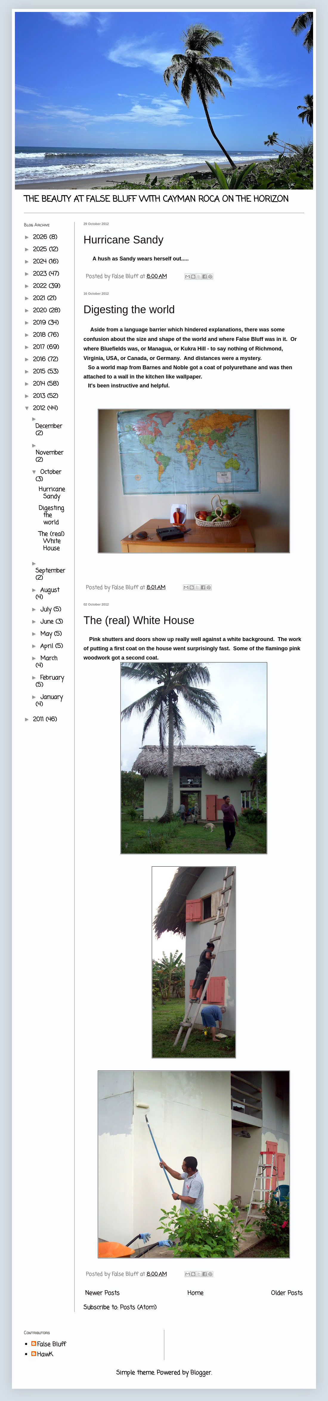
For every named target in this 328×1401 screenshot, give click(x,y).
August (49, 590)
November (49, 452)
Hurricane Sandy (123, 240)
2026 (41, 237)
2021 (40, 298)
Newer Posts (102, 1293)
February (52, 677)
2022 (41, 286)
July (46, 609)
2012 (40, 408)
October (50, 472)
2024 (41, 261)
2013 (40, 396)
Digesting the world (129, 309)
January (51, 697)
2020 (41, 310)
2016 (40, 359)
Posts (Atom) (138, 1307)
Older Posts (287, 1293)
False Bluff (51, 1344)
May (47, 634)
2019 (40, 323)
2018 (40, 335)
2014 (40, 384)
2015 (40, 371)
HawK (45, 1354)
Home (195, 1293)
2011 (39, 719)
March (48, 658)
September (50, 570)
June (47, 621)
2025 (41, 249)
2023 (41, 274)
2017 (40, 347)
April (47, 646)
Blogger (201, 1372)
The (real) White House (138, 620)
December (48, 426)
